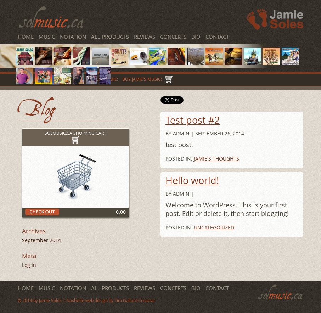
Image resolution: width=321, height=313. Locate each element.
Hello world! (192, 180)
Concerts (173, 36)
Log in (29, 265)
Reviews (144, 36)
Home (26, 36)
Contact (217, 36)
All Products (110, 36)
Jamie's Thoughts (216, 159)
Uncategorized (214, 227)
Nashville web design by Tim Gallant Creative (110, 300)
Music (47, 36)
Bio (196, 36)
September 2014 (41, 240)
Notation (73, 36)
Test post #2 (192, 120)
